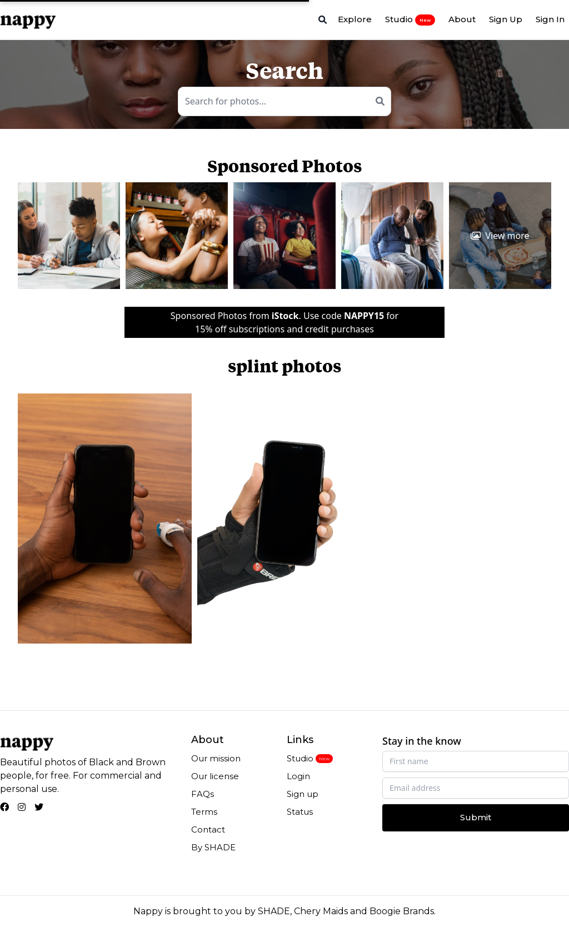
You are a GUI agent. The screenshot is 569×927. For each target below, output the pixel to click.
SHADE (274, 911)
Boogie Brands (402, 911)
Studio (410, 19)
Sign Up (505, 19)
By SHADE (213, 847)
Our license (215, 776)
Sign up (302, 794)
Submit (475, 817)
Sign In (550, 19)
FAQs (202, 794)
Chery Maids (321, 911)
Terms (204, 811)
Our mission (216, 758)
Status (300, 811)
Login (298, 776)
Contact (208, 829)
